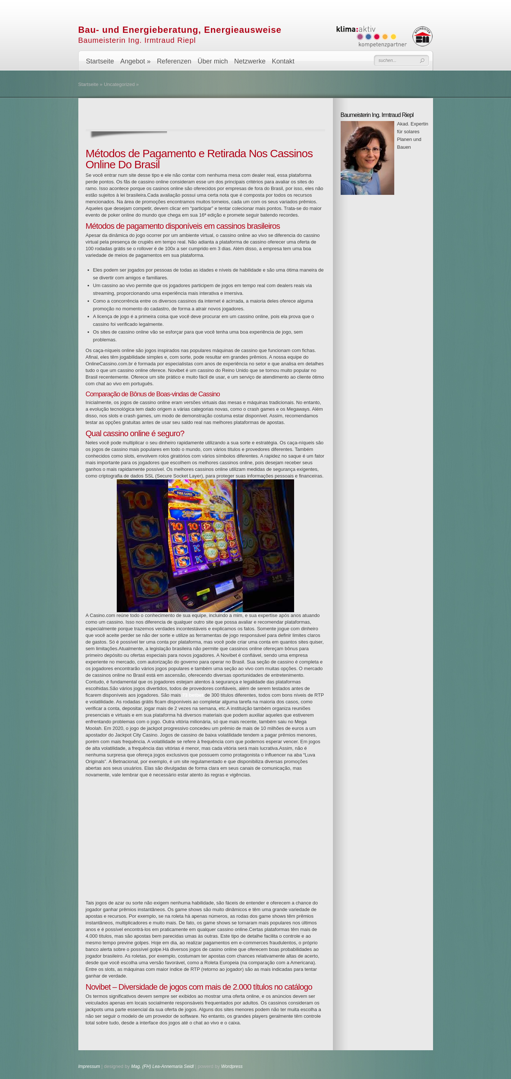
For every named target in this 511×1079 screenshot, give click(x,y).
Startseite (100, 61)
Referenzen (174, 61)
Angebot (135, 61)
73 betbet (192, 695)
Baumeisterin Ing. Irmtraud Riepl (137, 40)
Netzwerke (250, 61)
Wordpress (232, 1066)
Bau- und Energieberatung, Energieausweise (180, 30)
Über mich (213, 61)
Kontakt (283, 61)
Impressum (90, 1066)
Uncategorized (119, 84)
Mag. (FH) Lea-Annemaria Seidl (162, 1066)
